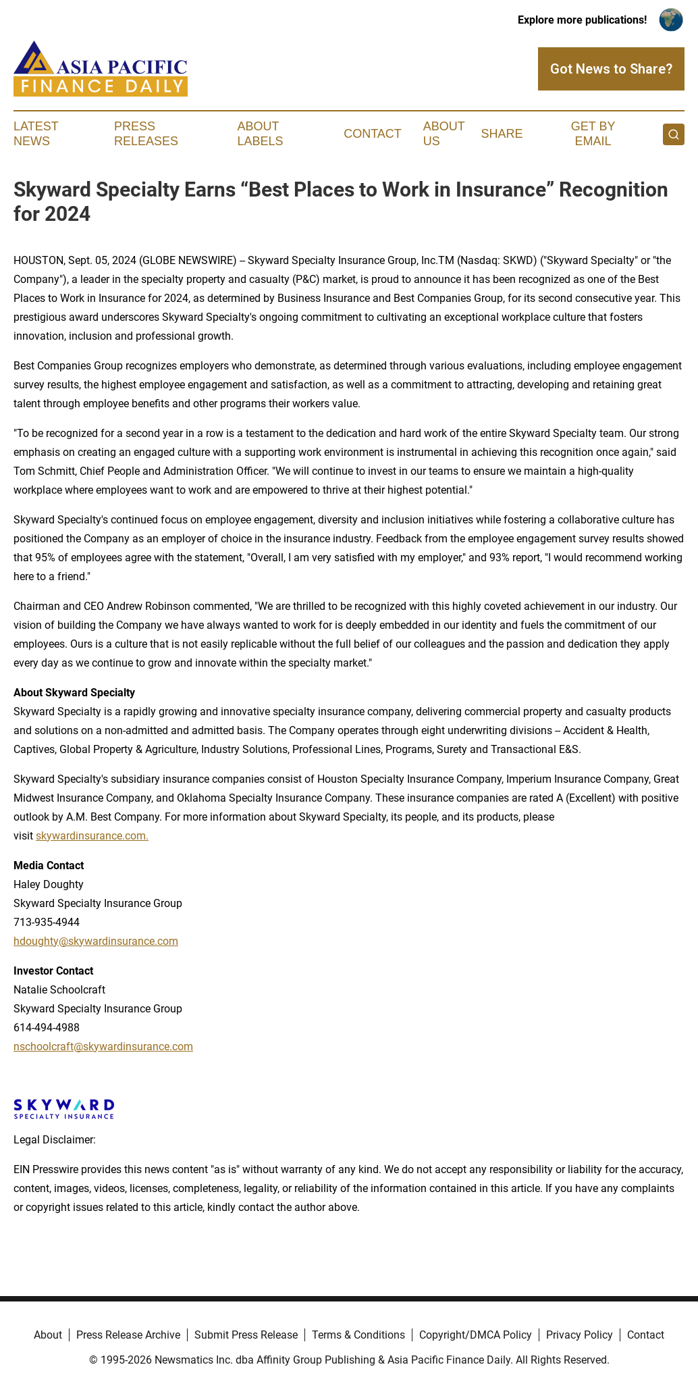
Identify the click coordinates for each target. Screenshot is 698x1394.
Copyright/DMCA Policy (475, 1334)
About (48, 1334)
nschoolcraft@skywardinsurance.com (103, 1046)
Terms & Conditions (358, 1334)
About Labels (260, 134)
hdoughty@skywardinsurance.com (96, 941)
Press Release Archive (128, 1334)
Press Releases (146, 134)
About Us (444, 134)
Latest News (36, 134)
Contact (373, 133)
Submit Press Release (246, 1334)
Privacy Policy (579, 1334)
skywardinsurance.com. (92, 835)
